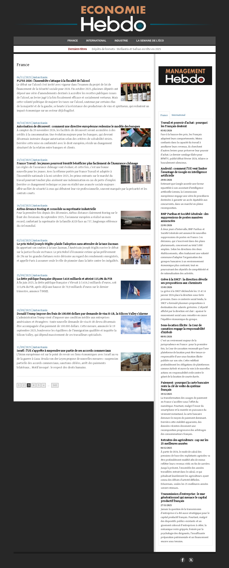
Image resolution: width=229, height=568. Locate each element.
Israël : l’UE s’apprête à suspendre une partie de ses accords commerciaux (64, 350)
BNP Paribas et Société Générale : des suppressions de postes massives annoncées (184, 217)
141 (55, 385)
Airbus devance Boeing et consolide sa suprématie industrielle (56, 209)
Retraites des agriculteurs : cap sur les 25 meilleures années (184, 441)
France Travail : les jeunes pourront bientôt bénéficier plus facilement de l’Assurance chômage (77, 163)
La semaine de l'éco (149, 40)
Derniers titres (56, 49)
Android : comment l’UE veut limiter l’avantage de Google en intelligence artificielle (184, 172)
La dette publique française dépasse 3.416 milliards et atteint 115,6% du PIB (64, 279)
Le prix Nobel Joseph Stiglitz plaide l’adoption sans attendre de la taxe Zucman (67, 244)
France (72, 40)
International (95, 40)
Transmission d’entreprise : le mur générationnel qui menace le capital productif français (184, 497)
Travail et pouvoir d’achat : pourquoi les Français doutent (184, 124)
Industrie (120, 40)
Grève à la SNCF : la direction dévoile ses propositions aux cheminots (184, 281)
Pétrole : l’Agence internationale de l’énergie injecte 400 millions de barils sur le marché (126, 49)
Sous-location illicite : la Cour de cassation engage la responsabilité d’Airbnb (183, 329)
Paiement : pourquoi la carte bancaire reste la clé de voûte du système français (185, 386)
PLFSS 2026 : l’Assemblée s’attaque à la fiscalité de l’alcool (53, 81)
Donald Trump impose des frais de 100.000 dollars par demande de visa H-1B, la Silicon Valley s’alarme (82, 313)
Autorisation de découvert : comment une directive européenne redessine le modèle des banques (78, 126)
